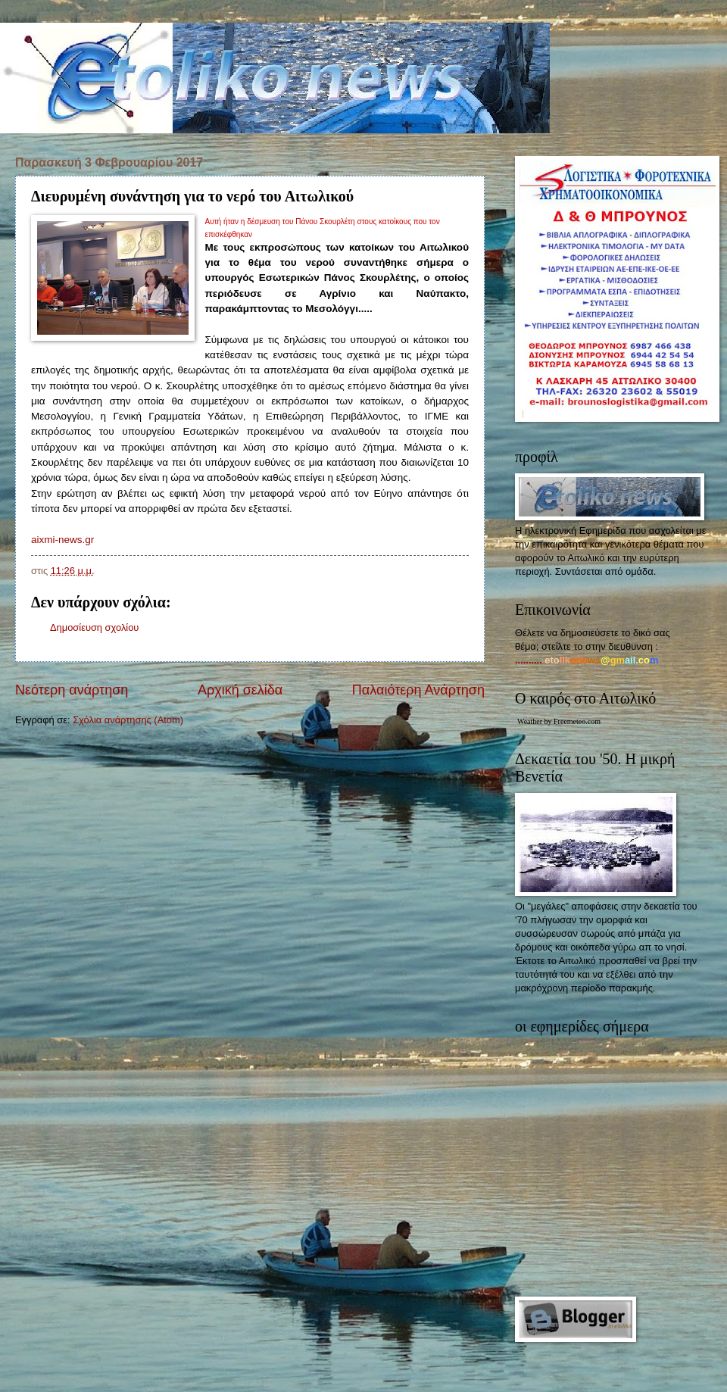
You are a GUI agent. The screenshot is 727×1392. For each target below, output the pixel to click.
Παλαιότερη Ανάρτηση (418, 690)
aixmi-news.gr (62, 539)
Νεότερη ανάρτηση (71, 690)
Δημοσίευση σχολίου (94, 627)
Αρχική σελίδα (240, 690)
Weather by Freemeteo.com (559, 721)
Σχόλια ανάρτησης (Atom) (128, 720)
